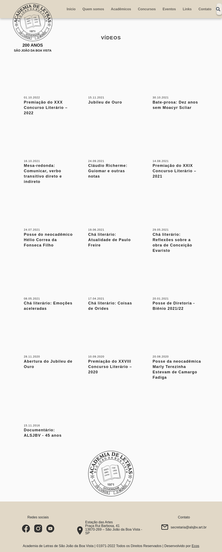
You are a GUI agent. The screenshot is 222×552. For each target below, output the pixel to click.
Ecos (195, 546)
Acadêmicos (121, 9)
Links (187, 9)
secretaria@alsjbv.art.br (189, 527)
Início (71, 9)
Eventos (169, 9)
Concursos (147, 9)
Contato (204, 9)
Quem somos (93, 9)
